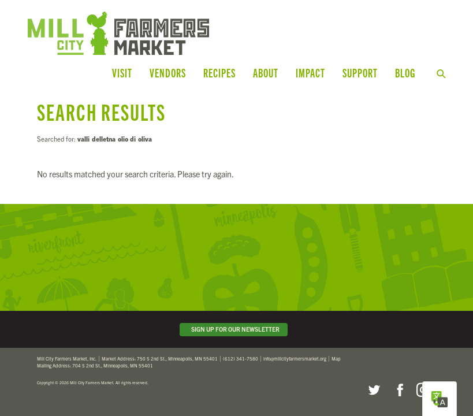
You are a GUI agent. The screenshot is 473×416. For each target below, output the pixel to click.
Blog (405, 72)
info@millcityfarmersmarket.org (294, 358)
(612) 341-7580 (240, 358)
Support (360, 72)
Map (336, 358)
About (265, 72)
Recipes (219, 72)
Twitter (373, 390)
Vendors (168, 72)
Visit (122, 72)
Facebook (398, 390)
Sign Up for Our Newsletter (234, 329)
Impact (310, 72)
